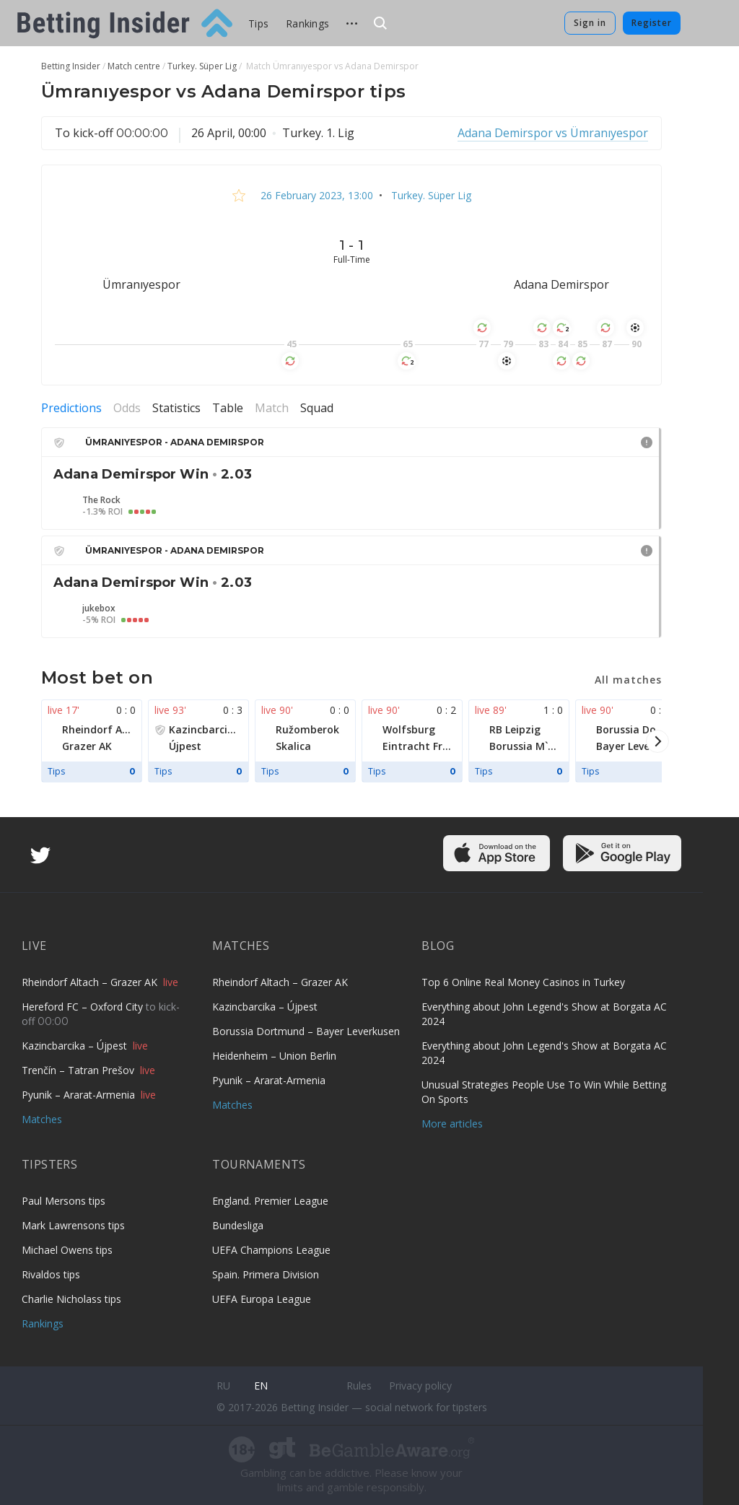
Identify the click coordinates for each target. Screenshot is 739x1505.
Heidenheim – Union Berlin (274, 1056)
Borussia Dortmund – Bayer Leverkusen (306, 1031)
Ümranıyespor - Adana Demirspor (174, 442)
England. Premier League (270, 1201)
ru (223, 1385)
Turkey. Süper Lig (429, 195)
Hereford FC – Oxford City (84, 1006)
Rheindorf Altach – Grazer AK (91, 982)
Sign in (590, 23)
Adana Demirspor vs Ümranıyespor (553, 133)
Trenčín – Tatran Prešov (79, 1070)
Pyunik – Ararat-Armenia (80, 1095)
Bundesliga (237, 1225)
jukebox (98, 608)
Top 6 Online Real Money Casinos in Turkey (523, 982)
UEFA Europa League (261, 1299)
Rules (359, 1385)
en (261, 1385)
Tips (258, 23)
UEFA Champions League (271, 1250)
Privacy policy (420, 1385)
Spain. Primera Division (265, 1274)
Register (651, 23)
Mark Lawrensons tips (73, 1225)
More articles (452, 1123)
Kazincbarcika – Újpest (76, 1045)
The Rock (101, 500)
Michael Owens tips (67, 1250)
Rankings (307, 23)
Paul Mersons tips (63, 1201)
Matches (42, 1119)
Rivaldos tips (51, 1274)
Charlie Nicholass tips (71, 1299)
